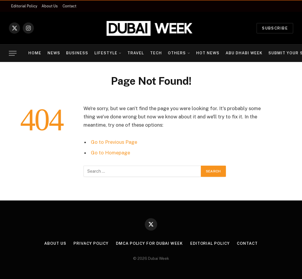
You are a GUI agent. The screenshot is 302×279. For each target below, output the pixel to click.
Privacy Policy (91, 243)
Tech (156, 53)
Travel (135, 53)
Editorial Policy (24, 6)
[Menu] (13, 53)
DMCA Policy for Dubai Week (149, 243)
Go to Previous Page (114, 142)
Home (34, 53)
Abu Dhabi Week (244, 53)
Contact (69, 6)
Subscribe (275, 28)
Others (177, 53)
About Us (50, 6)
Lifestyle (105, 53)
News (53, 53)
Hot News (207, 53)
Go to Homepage (110, 153)
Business (77, 53)
